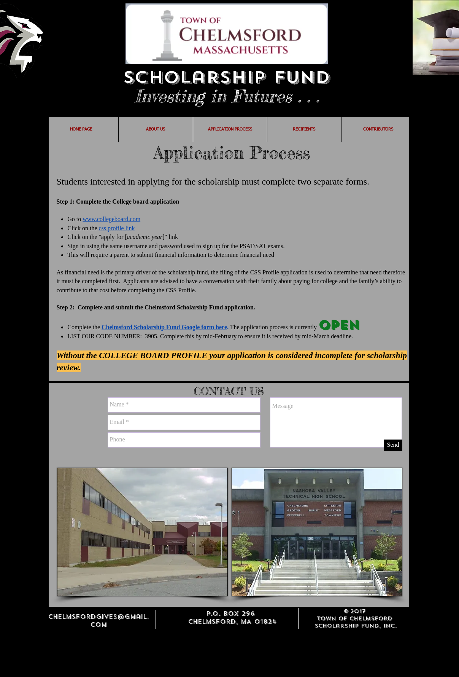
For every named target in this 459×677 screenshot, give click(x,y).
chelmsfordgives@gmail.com (98, 621)
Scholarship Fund (226, 77)
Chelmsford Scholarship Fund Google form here (164, 327)
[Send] (393, 445)
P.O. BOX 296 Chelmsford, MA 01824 (232, 618)
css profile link (117, 228)
